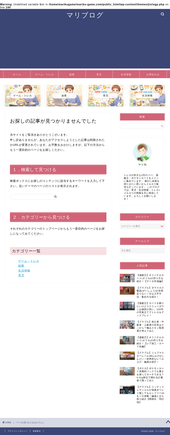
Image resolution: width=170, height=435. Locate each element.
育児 (99, 74)
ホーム (17, 74)
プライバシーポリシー (18, 431)
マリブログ (85, 15)
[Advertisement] (85, 45)
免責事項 (37, 431)
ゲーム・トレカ (44, 74)
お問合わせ (153, 74)
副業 (72, 74)
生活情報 (126, 74)
